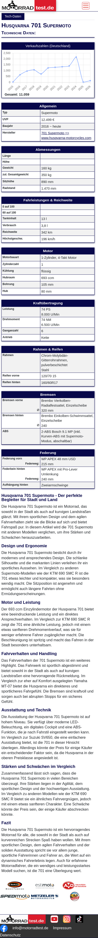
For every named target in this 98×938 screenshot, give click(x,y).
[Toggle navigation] (85, 5)
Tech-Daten (13, 16)
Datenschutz (10, 935)
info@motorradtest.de (30, 928)
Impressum (62, 928)
